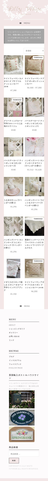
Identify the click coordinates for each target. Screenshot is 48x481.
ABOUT (12, 325)
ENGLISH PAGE (16, 368)
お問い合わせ (14, 336)
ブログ (11, 356)
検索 (14, 460)
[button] (24, 22)
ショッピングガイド (17, 329)
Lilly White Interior (24, 9)
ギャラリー (13, 333)
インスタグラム (15, 360)
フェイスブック (15, 364)
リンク (11, 340)
